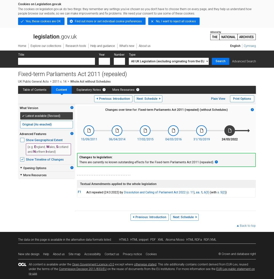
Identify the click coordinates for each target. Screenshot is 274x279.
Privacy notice (132, 254)
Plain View (218, 99)
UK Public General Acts (33, 81)
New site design (28, 254)
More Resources (123, 90)
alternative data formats (87, 239)
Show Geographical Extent (44, 140)
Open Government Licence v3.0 (93, 264)
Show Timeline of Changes (45, 159)
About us (59, 254)
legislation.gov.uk (47, 35)
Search (220, 61)
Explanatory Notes (88, 90)
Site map (74, 254)
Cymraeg (250, 46)
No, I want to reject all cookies (176, 21)
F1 (79, 192)
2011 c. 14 (59, 81)
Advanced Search (244, 61)
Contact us (112, 254)
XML (161, 239)
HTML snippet (139, 239)
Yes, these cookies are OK (43, 21)
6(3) (206, 192)
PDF (153, 239)
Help (46, 254)
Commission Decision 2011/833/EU (83, 269)
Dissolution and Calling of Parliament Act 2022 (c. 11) (159, 192)
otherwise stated (145, 264)
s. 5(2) (221, 192)
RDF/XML (210, 239)
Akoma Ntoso (175, 239)
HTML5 (123, 239)
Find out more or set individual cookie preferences (108, 21)
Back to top (248, 226)
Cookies (151, 254)
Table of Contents (34, 90)
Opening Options (33, 168)
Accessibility (92, 254)
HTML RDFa (194, 239)
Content (61, 90)
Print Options (242, 99)
